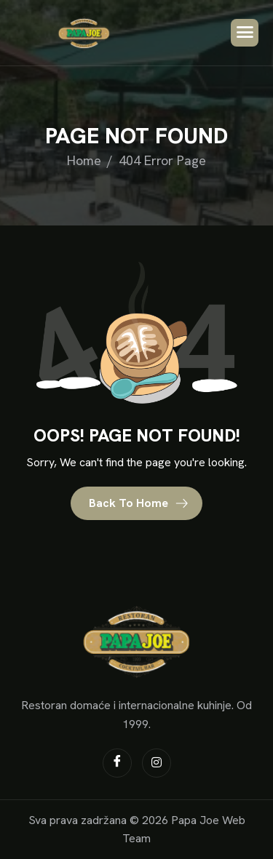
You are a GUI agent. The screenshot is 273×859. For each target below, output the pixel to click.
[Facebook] (117, 763)
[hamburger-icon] (244, 33)
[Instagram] (156, 763)
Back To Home (139, 503)
